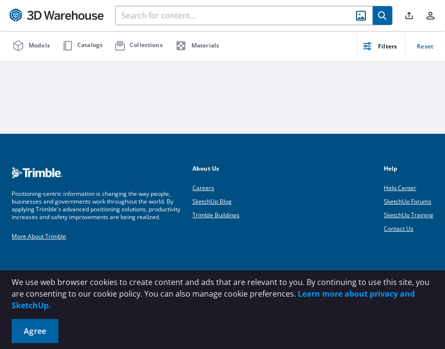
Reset (425, 46)
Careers (203, 188)
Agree (35, 331)
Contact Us (398, 228)
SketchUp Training (408, 215)
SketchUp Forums (407, 201)
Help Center (400, 188)
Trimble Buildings (216, 215)
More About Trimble (39, 236)
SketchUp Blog (212, 201)
